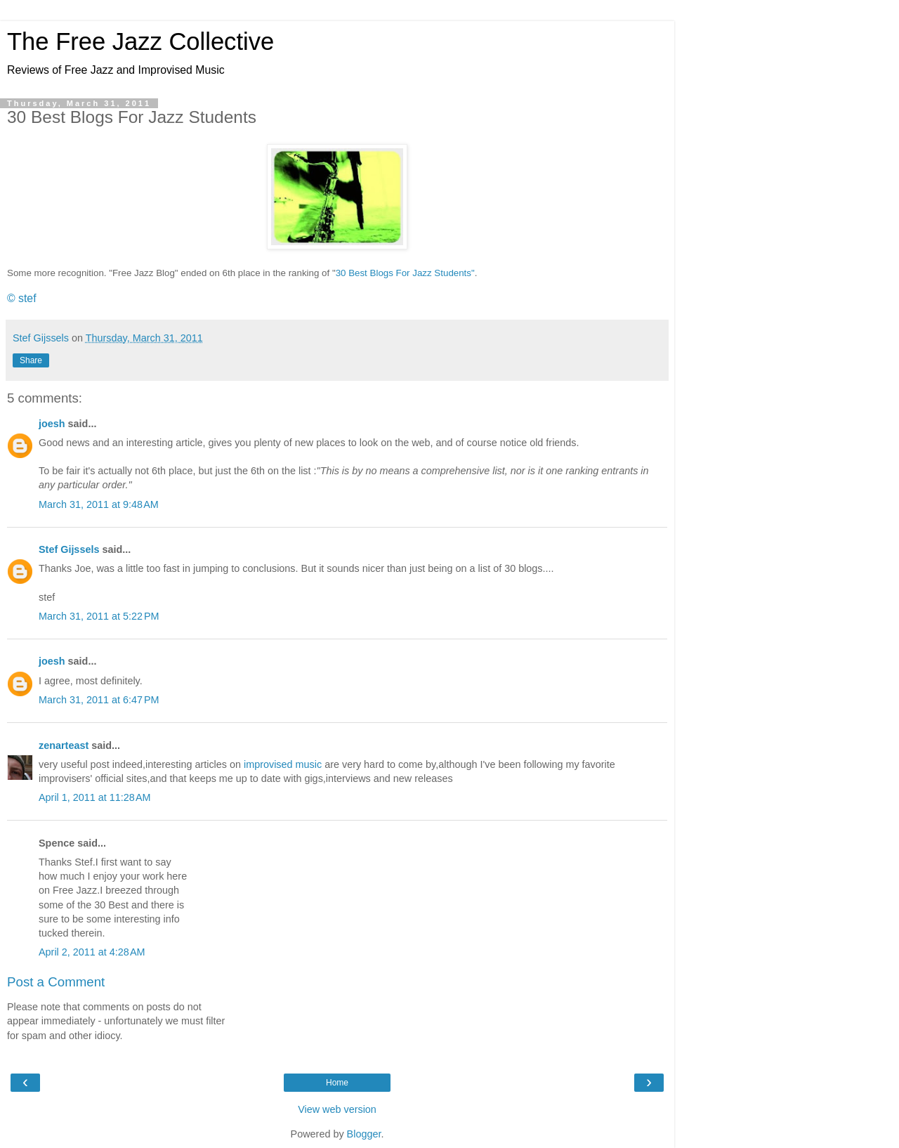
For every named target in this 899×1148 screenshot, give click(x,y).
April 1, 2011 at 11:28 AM (95, 797)
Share (31, 360)
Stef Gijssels (69, 549)
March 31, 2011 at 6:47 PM (99, 699)
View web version (337, 1109)
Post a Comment (56, 981)
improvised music (283, 764)
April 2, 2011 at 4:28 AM (92, 952)
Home (337, 1083)
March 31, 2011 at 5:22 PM (99, 616)
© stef (22, 298)
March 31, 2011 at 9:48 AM (99, 504)
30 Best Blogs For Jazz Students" (405, 273)
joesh (52, 423)
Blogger (364, 1134)
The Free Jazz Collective (140, 41)
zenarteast (63, 745)
